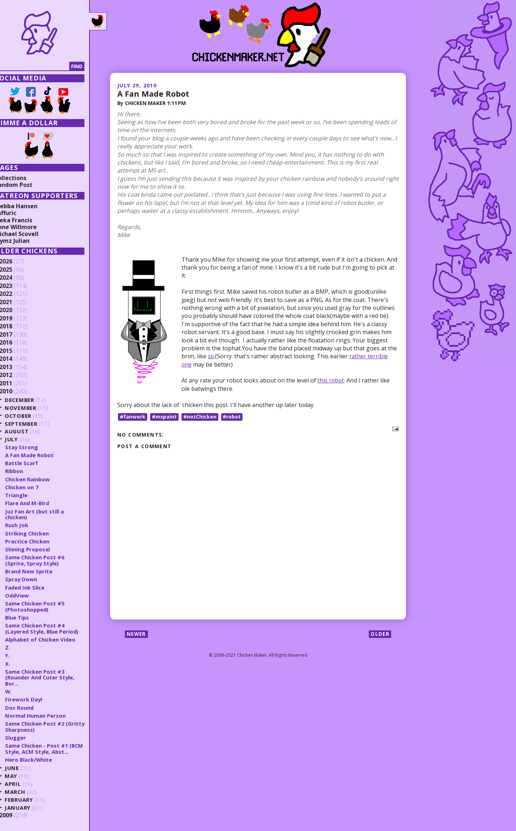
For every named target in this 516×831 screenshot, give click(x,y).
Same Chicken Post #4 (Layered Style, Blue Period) (54, 628)
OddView (28, 595)
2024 (16, 278)
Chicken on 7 (33, 487)
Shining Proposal (38, 549)
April (24, 784)
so (211, 356)
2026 (16, 261)
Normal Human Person (46, 715)
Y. (18, 655)
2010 (16, 391)
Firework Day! (35, 699)
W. (19, 691)
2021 (16, 302)
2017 (16, 335)
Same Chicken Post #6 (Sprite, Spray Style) (46, 560)
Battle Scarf (32, 463)
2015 (16, 351)
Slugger (26, 737)
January (29, 808)
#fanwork (132, 416)
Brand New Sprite (40, 571)
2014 (16, 359)
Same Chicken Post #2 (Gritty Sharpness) (46, 726)
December (31, 400)
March (26, 792)
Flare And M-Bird (38, 503)
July (23, 439)
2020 (16, 310)
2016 (16, 343)
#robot (232, 416)
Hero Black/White (40, 759)
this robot (331, 380)
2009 (16, 815)
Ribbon (25, 470)
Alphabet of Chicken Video (52, 639)
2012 (16, 375)
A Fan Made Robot (153, 93)
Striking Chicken (38, 533)
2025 (16, 270)
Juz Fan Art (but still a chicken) (45, 514)
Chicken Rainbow (39, 479)
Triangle (27, 495)
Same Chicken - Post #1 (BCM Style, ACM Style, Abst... (56, 748)
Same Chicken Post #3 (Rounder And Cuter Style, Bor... (51, 677)
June (23, 768)
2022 (16, 294)
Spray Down (32, 579)
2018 (16, 326)
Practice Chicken (38, 541)
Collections (21, 178)
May (22, 776)
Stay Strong (32, 447)
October (29, 415)
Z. (18, 647)
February (30, 800)
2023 (16, 286)
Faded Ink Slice (36, 587)
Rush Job (28, 525)
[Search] (42, 66)
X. (18, 663)
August (28, 431)
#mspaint (164, 416)
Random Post (24, 185)
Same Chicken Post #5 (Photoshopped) (46, 606)
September (32, 423)
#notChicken (200, 416)
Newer (137, 633)
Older (379, 633)
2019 (16, 318)
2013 (16, 367)
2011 (16, 383)
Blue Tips (28, 617)
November (32, 407)
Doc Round (30, 707)
